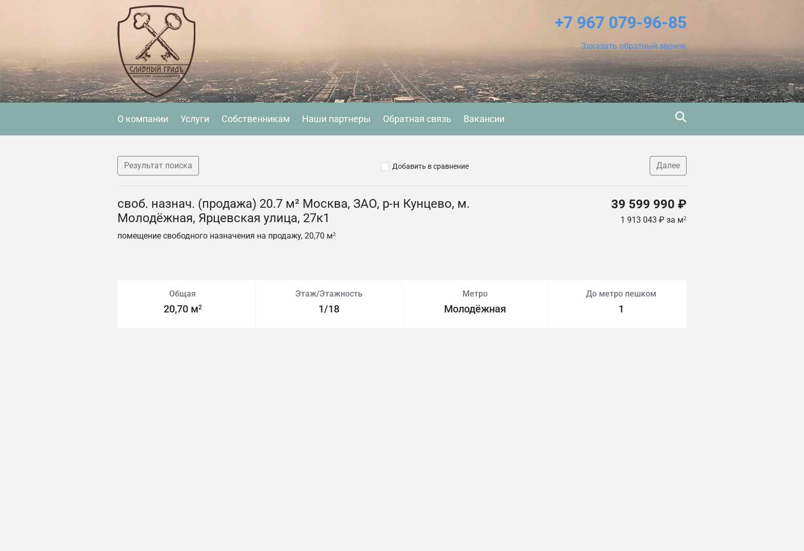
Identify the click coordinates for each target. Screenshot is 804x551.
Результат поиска (158, 165)
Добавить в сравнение (430, 166)
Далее (668, 165)
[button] (634, 46)
